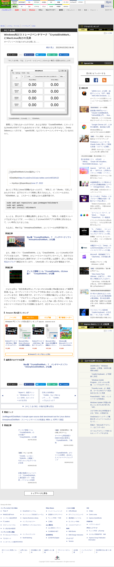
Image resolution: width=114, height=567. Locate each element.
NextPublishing (27, 538)
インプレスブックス (29, 535)
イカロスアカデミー (75, 526)
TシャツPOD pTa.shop (96, 531)
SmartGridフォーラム (29, 512)
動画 (85, 10)
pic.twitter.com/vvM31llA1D (48, 178)
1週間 (100, 29)
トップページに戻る (39, 494)
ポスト (14, 55)
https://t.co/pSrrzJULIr (27, 178)
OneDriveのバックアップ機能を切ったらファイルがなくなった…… (100, 419)
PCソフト (30, 318)
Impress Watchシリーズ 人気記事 (96, 324)
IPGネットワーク (92, 528)
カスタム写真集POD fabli (97, 535)
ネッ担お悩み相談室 (9, 529)
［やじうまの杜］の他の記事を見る (39, 407)
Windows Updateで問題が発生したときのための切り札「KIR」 (100, 405)
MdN (67, 529)
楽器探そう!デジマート (55, 515)
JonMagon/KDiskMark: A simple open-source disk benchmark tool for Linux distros (36, 417)
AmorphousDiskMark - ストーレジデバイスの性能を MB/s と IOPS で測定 (33, 420)
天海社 (91, 512)
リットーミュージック (55, 512)
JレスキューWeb (74, 522)
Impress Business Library (30, 519)
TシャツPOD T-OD (54, 519)
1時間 (83, 29)
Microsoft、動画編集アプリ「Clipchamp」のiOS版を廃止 (100, 256)
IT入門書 (48, 318)
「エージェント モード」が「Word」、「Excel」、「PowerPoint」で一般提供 (100, 215)
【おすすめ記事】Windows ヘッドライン (98, 361)
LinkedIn (65, 55)
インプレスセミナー (29, 522)
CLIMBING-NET (53, 532)
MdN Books (72, 532)
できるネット (7, 539)
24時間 (91, 29)
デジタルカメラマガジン (10, 535)
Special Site (88, 63)
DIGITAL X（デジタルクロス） (32, 526)
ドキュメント (70, 10)
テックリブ (69, 539)
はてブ (42, 55)
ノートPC (12, 318)
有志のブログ (9, 262)
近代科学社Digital (53, 538)
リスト (20, 55)
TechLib (71, 542)
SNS (79, 10)
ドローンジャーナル (9, 526)
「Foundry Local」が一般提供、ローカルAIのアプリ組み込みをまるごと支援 (100, 390)
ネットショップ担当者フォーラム (33, 515)
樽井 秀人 (50, 48)
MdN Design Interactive (76, 535)
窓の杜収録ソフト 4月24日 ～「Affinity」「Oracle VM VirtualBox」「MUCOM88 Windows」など (94, 161)
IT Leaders (6, 522)
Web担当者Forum (8, 515)
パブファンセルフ (94, 525)
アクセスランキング (91, 26)
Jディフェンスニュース (76, 515)
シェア (31, 55)
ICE (88, 509)
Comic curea (93, 515)
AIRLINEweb (73, 512)
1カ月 (109, 29)
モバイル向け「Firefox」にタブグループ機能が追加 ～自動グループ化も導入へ (101, 198)
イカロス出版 (70, 509)
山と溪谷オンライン (54, 528)
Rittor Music (50, 509)
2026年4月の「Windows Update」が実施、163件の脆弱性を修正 (100, 368)
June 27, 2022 (37, 183)
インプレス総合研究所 (10, 519)
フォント (93, 10)
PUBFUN (89, 522)
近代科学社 (49, 535)
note (54, 55)
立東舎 (50, 522)
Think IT (5, 512)
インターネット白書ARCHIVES (13, 542)
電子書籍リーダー (65, 318)
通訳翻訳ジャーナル (75, 519)
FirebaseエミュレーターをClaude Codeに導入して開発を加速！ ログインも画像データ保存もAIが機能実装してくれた (100, 146)
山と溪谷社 (49, 526)
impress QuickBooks (95, 519)
